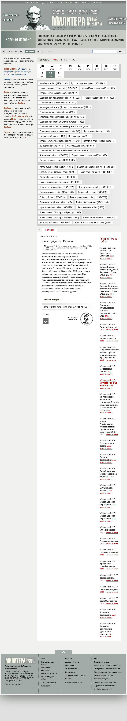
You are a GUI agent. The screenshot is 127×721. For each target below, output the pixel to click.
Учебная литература (102, 689)
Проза (110, 675)
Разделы (49, 673)
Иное (13, 119)
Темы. (26, 137)
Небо (14, 116)
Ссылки (49, 682)
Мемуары (117, 665)
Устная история (71, 675)
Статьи (49, 51)
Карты (82, 675)
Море (27, 116)
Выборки (30, 51)
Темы (7, 132)
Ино (21, 51)
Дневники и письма (102, 665)
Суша (21, 116)
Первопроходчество (73, 682)
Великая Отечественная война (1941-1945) (65, 307)
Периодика (69, 665)
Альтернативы (71, 669)
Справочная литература (104, 685)
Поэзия (68, 679)
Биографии (99, 669)
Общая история (100, 672)
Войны (7, 92)
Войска (8, 108)
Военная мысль (115, 672)
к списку (50, 230)
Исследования (111, 360)
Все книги (46, 668)
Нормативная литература (105, 682)
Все (4, 51)
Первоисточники (101, 662)
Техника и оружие (101, 679)
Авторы (68, 662)
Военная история (18, 39)
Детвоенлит (70, 672)
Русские (13, 51)
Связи (40, 51)
